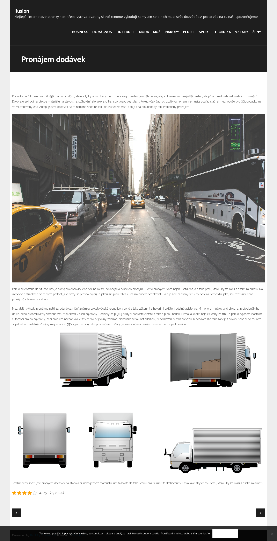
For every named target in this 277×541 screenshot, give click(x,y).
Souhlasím (225, 533)
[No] (272, 534)
